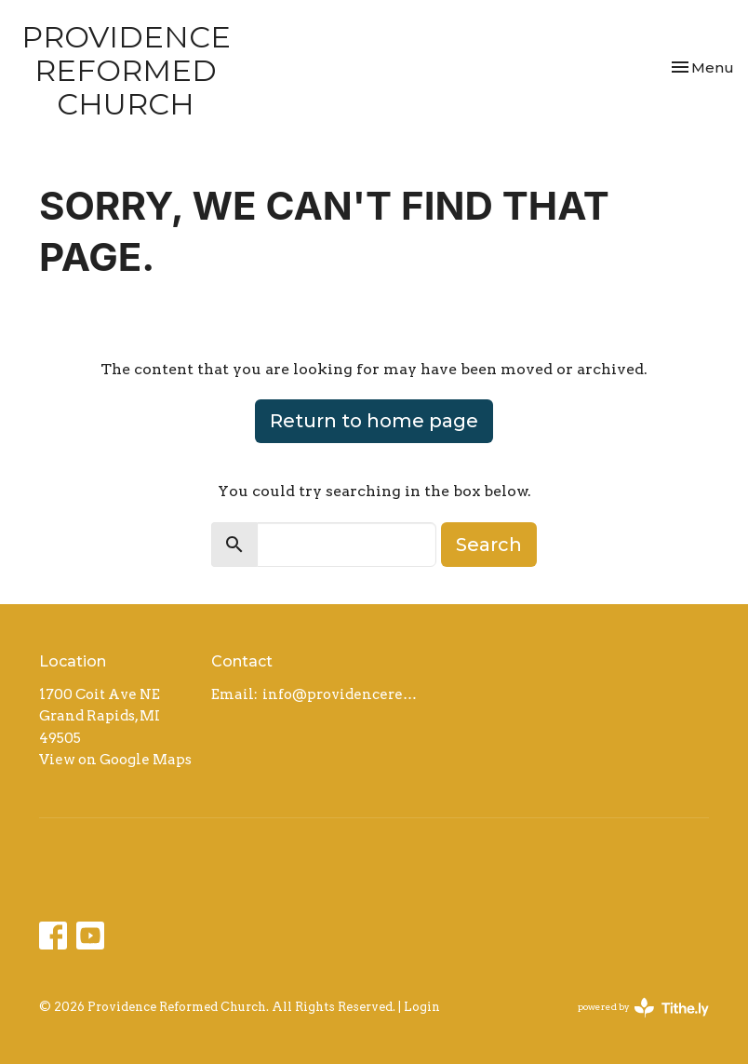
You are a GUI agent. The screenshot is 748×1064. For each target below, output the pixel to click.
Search (489, 544)
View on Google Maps (115, 759)
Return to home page (374, 421)
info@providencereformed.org (342, 694)
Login (422, 1007)
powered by (643, 1007)
